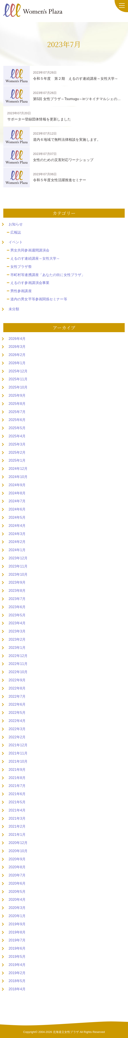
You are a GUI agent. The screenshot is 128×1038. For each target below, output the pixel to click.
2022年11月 (18, 664)
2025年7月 (17, 412)
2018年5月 (17, 981)
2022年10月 (18, 672)
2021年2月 (17, 826)
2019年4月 (17, 965)
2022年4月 (17, 721)
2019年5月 (17, 956)
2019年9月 (17, 924)
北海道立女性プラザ (66, 1032)
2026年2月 (17, 355)
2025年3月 (17, 444)
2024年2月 (17, 542)
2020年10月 (18, 851)
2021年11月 (18, 753)
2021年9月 (17, 769)
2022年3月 (17, 729)
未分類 (14, 309)
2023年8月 (17, 590)
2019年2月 (17, 973)
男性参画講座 (21, 291)
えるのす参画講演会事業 (29, 283)
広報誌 (15, 232)
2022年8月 (17, 688)
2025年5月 (17, 428)
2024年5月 (17, 517)
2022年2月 (17, 737)
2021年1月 (17, 834)
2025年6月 (17, 420)
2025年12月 (18, 371)
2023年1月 (17, 647)
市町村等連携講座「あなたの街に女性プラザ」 (47, 275)
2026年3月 (17, 347)
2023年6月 (17, 607)
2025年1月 (17, 460)
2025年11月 (18, 379)
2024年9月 (17, 485)
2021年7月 (17, 786)
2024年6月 (17, 509)
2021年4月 (17, 810)
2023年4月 (17, 623)
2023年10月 (18, 574)
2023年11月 (18, 566)
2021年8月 (17, 778)
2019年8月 (17, 932)
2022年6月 (17, 704)
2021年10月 (18, 761)
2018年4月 (17, 989)
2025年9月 (17, 395)
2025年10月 (18, 387)
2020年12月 (18, 843)
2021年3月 (17, 818)
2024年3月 (17, 534)
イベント (16, 242)
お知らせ (16, 224)
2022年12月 (18, 656)
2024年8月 (17, 493)
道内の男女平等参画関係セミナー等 (38, 299)
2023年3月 (17, 631)
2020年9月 (17, 859)
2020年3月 (17, 908)
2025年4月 (17, 436)
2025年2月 (17, 452)
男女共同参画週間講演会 (29, 250)
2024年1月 (17, 550)
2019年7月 (17, 940)
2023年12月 (18, 558)
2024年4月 (17, 526)
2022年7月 (17, 696)
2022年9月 (17, 680)
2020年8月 (17, 867)
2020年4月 (17, 899)
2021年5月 (17, 802)
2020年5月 (17, 891)
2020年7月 (17, 875)
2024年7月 (17, 501)
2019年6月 (17, 948)
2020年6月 (17, 883)
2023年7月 (17, 599)
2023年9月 (17, 582)
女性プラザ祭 (21, 267)
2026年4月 (17, 339)
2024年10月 (18, 477)
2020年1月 (17, 916)
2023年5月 (17, 615)
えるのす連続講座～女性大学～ (35, 258)
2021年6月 (17, 794)
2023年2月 (17, 639)
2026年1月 (17, 363)
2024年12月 (18, 468)
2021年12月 (18, 745)
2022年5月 (17, 712)
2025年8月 (17, 404)
